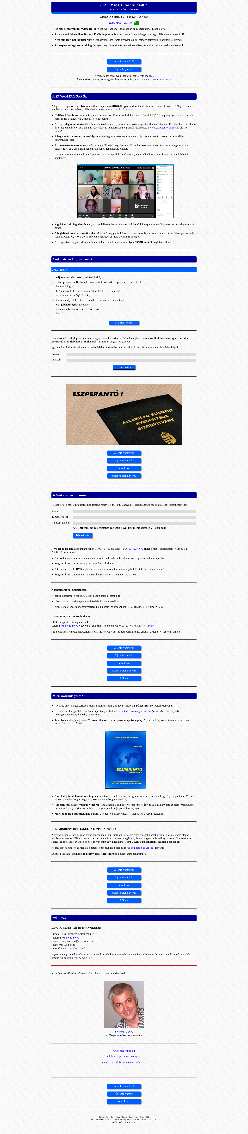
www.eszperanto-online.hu (156, 79)
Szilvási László (76, 948)
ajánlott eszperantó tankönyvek (124, 1056)
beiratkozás (62, 313)
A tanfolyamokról (124, 61)
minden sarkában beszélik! (170, 45)
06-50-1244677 (69, 625)
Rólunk (124, 678)
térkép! (150, 625)
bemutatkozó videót (142, 847)
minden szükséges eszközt (136, 711)
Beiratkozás (124, 468)
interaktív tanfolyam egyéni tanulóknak (124, 1062)
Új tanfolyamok (124, 69)
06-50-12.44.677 (134, 548)
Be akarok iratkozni (124, 323)
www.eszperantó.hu (124, 1050)
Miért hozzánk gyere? (124, 475)
